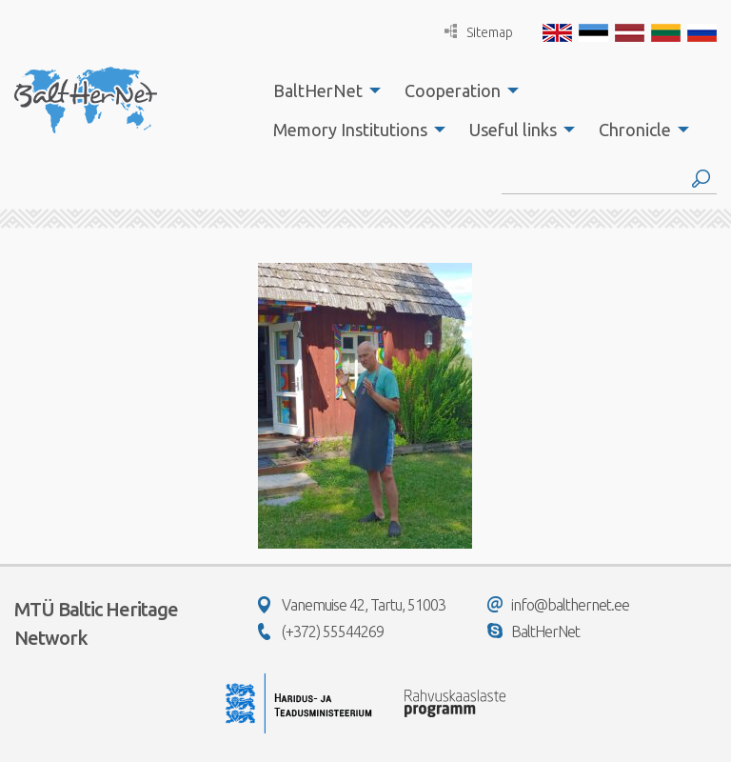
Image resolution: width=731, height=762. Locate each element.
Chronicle (635, 129)
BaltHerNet (318, 90)
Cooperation (453, 90)
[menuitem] (321, 90)
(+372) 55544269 (321, 631)
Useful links (513, 129)
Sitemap (479, 32)
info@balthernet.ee (558, 604)
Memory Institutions (350, 129)
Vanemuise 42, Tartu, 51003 (351, 604)
